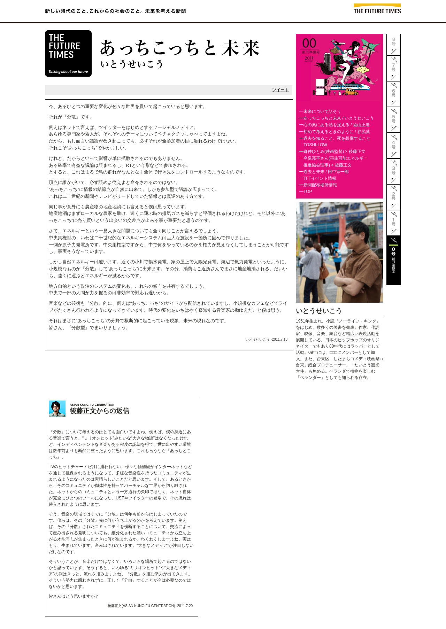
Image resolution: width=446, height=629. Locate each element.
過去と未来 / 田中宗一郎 (326, 171)
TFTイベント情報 (319, 178)
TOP (307, 191)
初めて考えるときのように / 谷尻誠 (336, 131)
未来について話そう (322, 111)
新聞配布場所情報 (320, 185)
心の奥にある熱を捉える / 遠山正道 (336, 124)
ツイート (280, 89)
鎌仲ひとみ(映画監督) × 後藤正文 (334, 151)
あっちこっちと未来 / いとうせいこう (338, 118)
